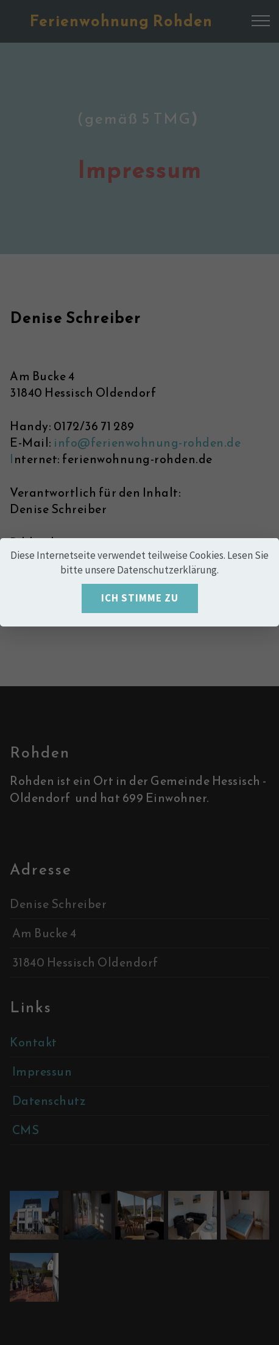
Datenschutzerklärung (167, 570)
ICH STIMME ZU (139, 598)
